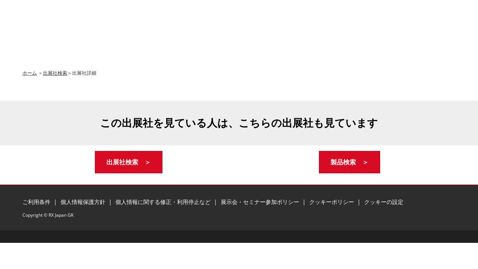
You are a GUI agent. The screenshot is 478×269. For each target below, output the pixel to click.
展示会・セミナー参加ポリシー (261, 201)
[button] (128, 162)
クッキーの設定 (383, 201)
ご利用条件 (37, 201)
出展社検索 (55, 72)
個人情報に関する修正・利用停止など (163, 201)
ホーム (29, 72)
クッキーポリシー (332, 201)
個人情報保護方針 (83, 201)
